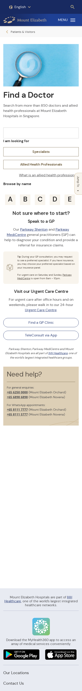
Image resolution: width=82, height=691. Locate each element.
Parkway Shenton (34, 229)
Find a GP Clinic (41, 322)
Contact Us (13, 683)
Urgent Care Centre (41, 310)
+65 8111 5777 (17, 414)
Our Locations (16, 672)
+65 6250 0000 (17, 392)
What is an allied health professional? (49, 175)
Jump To (78, 183)
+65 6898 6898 (17, 397)
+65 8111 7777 (17, 409)
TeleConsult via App (41, 335)
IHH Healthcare (58, 353)
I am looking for (16, 141)
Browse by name (17, 184)
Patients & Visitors (23, 32)
